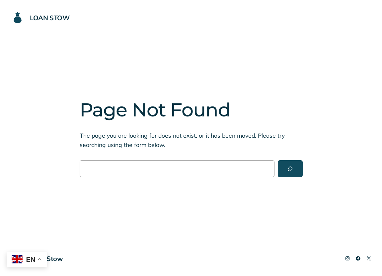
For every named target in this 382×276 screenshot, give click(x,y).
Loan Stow (49, 18)
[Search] (290, 168)
